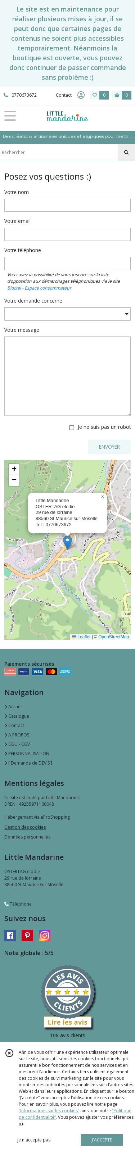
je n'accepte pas (33, 1140)
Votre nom (16, 192)
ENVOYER (109, 446)
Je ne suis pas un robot (104, 426)
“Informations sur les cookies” (49, 1111)
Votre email (17, 220)
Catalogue (16, 716)
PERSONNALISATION (26, 754)
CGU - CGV (17, 744)
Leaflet (81, 636)
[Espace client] (81, 95)
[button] (67, 542)
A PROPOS (16, 735)
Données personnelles (27, 837)
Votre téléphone (22, 250)
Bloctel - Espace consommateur (39, 288)
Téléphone (18, 904)
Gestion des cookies (25, 827)
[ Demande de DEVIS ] (28, 763)
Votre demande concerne (33, 300)
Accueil (13, 707)
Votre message (21, 329)
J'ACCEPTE (102, 1140)
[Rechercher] (126, 152)
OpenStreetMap (113, 636)
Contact (64, 95)
